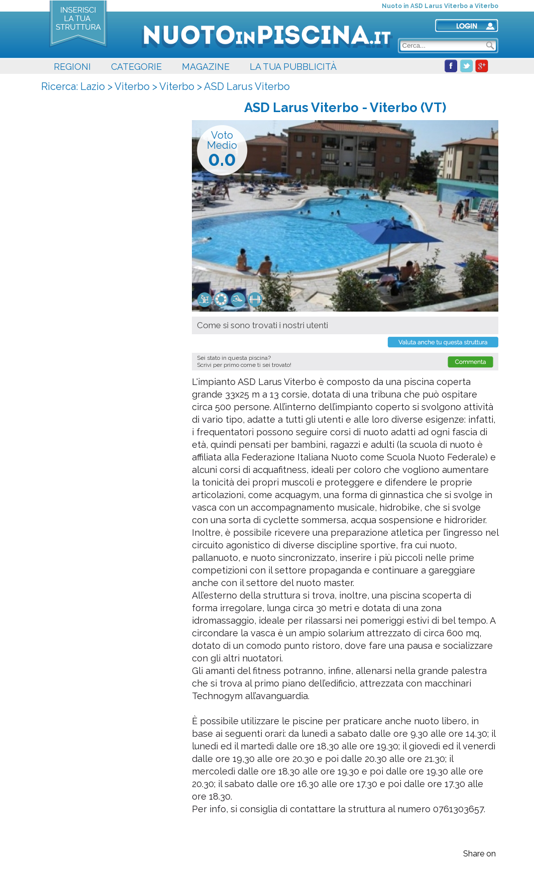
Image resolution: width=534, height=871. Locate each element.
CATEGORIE (136, 66)
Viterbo (132, 86)
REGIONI (72, 66)
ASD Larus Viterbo (247, 86)
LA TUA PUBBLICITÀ (293, 66)
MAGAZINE (206, 66)
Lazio (92, 86)
